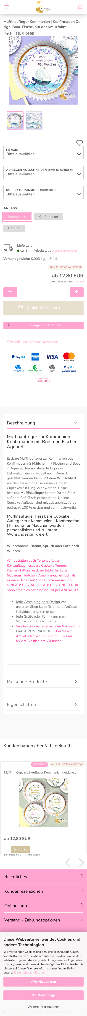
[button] (10, 292)
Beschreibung (21, 423)
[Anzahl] (43, 292)
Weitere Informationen (44, 1007)
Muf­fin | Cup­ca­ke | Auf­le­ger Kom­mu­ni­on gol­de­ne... (40, 772)
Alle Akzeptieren (43, 981)
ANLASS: (10, 208)
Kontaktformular (53, 636)
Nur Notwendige (44, 995)
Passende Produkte (27, 682)
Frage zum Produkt (45, 325)
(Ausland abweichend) (64, 251)
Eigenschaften (21, 704)
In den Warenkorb (38, 307)
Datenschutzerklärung (29, 973)
